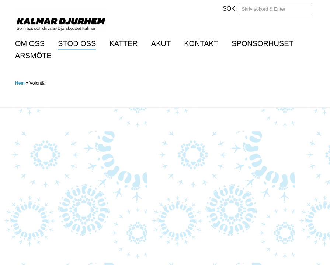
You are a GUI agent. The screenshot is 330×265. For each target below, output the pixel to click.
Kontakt (201, 43)
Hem (20, 83)
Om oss (30, 43)
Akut (161, 43)
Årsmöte (33, 56)
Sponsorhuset (262, 43)
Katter (123, 43)
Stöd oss (77, 43)
